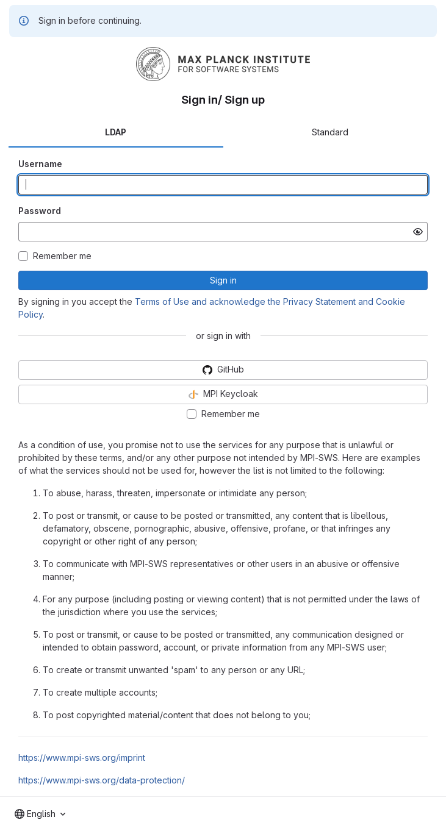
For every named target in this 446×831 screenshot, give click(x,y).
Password (39, 210)
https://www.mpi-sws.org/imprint (81, 757)
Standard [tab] (330, 132)
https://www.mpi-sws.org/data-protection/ (101, 780)
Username (40, 164)
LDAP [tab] (115, 132)
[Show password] (418, 231)
